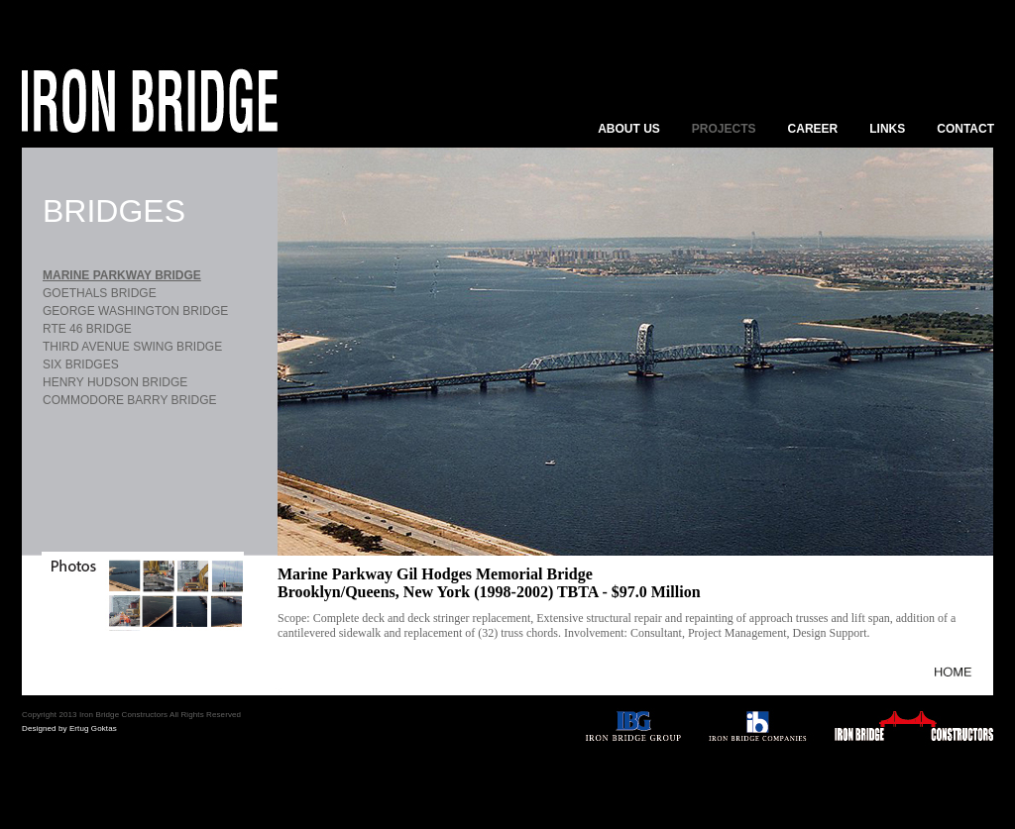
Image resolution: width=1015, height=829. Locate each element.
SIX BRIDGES (81, 364)
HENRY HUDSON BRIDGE (115, 382)
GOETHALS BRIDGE (100, 293)
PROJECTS (724, 129)
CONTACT (965, 129)
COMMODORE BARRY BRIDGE (130, 400)
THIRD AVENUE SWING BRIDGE (132, 347)
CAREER (813, 129)
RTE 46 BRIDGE (87, 329)
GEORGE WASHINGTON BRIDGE (135, 311)
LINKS (887, 129)
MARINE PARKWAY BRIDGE (122, 275)
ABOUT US (629, 129)
